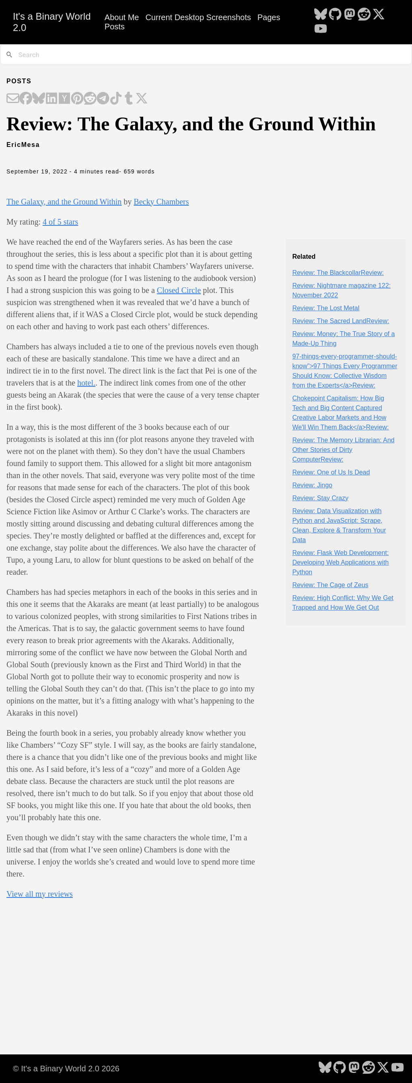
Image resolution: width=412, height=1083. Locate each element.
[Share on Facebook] (25, 99)
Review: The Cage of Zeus (330, 585)
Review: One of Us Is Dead (331, 472)
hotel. (86, 382)
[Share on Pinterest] (77, 99)
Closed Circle (179, 290)
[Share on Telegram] (103, 99)
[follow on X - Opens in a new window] (378, 15)
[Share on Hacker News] (64, 99)
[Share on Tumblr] (128, 99)
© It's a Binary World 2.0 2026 (66, 1068)
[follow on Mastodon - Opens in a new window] (349, 15)
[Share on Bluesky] (38, 99)
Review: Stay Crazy (320, 498)
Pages (269, 17)
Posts (115, 26)
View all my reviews (39, 893)
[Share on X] (141, 99)
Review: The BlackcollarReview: (337, 272)
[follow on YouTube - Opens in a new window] (320, 29)
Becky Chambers (161, 201)
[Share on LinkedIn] (51, 99)
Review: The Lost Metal (325, 308)
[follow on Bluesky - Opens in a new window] (320, 15)
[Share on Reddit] (90, 99)
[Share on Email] (12, 99)
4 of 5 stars (60, 221)
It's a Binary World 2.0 (52, 22)
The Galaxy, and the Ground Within (64, 201)
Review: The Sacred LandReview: (340, 321)
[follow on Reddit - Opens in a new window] (364, 15)
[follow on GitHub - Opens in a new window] (335, 15)
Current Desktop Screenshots (198, 17)
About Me (122, 17)
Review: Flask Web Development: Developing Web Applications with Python (340, 562)
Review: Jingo (312, 485)
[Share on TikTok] (115, 99)
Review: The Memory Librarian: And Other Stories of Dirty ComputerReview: (343, 450)
